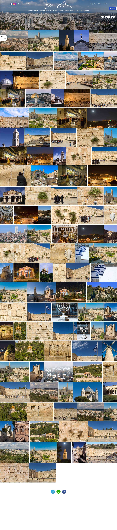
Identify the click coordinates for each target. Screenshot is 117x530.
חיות (61, 11)
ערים (56, 11)
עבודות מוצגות (44, 11)
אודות (99, 4)
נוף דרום (72, 11)
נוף (78, 11)
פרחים (66, 11)
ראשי (105, 4)
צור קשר (93, 4)
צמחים (30, 11)
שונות (52, 11)
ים (81, 11)
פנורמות (86, 11)
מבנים (36, 11)
